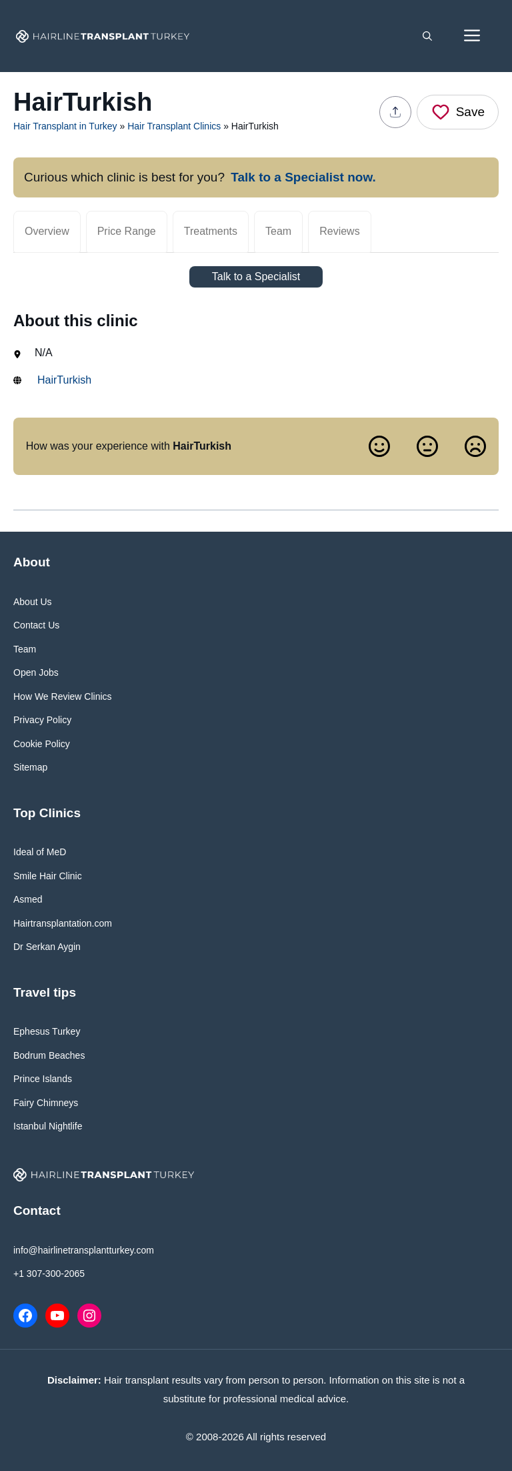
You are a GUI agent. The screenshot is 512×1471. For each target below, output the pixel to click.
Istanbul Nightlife (48, 1126)
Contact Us (36, 625)
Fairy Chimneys (45, 1102)
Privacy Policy (42, 719)
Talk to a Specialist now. (303, 177)
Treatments (210, 231)
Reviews (339, 231)
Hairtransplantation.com (62, 923)
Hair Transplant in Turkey (65, 126)
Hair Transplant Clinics (174, 126)
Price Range (126, 231)
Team (278, 231)
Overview (47, 231)
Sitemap (30, 767)
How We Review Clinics (62, 696)
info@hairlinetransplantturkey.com (83, 1250)
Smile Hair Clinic (47, 876)
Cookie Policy (41, 744)
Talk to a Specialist (256, 276)
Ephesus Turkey (46, 1031)
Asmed (28, 899)
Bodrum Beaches (49, 1055)
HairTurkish (64, 380)
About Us (32, 601)
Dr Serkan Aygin (47, 946)
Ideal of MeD (39, 852)
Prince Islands (42, 1078)
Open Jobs (36, 672)
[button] (427, 36)
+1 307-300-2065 (49, 1273)
